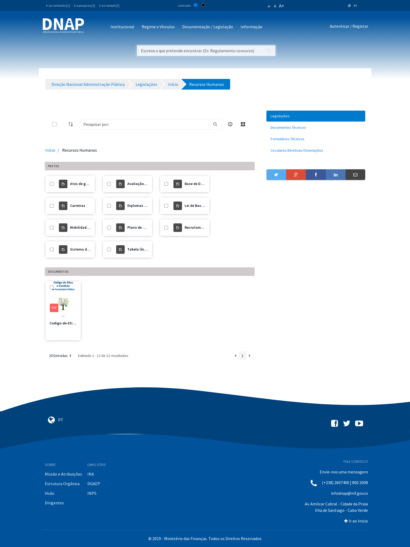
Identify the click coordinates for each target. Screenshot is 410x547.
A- (269, 6)
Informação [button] (251, 26)
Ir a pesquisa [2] (84, 5)
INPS (91, 493)
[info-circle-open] (230, 124)
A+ (281, 6)
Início (50, 150)
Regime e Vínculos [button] (158, 26)
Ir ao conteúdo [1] (58, 5)
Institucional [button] (122, 26)
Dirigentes (54, 502)
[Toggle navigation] (92, 27)
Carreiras (77, 205)
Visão (49, 493)
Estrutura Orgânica (62, 483)
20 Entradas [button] (60, 355)
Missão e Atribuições (63, 474)
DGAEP (93, 483)
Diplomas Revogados (145, 205)
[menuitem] (316, 116)
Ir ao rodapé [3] (109, 5)
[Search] (144, 124)
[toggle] (63, 124)
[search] (215, 124)
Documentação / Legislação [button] (207, 26)
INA (90, 474)
